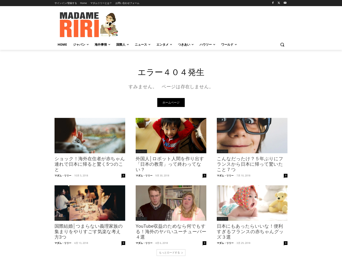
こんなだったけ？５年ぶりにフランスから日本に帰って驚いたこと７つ (250, 165)
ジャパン (60, 151)
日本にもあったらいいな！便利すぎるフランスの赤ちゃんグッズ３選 (250, 232)
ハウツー (60, 219)
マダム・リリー (63, 176)
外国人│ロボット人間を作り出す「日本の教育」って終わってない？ (170, 165)
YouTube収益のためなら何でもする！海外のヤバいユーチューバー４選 (171, 232)
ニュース (141, 219)
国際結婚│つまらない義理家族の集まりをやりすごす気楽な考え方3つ (89, 232)
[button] (282, 44)
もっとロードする (171, 253)
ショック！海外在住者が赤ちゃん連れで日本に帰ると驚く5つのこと (90, 165)
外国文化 (222, 219)
